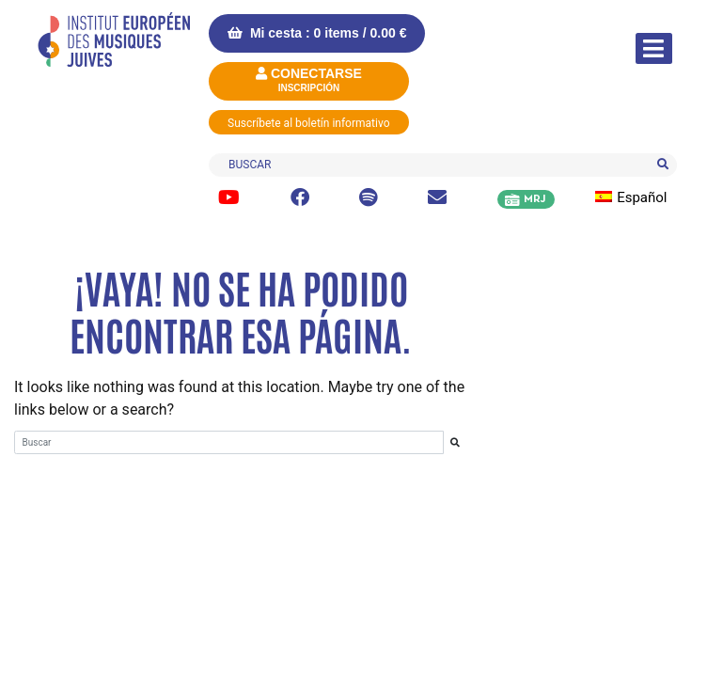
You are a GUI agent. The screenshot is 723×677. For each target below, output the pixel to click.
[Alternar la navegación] (654, 48)
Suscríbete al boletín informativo (309, 123)
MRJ (534, 199)
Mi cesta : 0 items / (317, 32)
